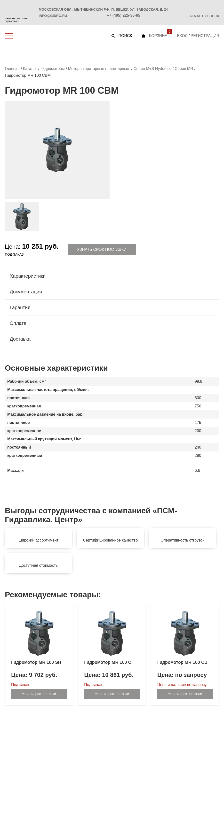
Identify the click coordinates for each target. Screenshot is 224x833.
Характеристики (28, 276)
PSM (17, 8)
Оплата (18, 323)
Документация (26, 292)
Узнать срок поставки (102, 249)
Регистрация (205, 36)
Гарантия (20, 308)
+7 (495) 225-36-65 (123, 15)
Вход (182, 36)
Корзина (158, 36)
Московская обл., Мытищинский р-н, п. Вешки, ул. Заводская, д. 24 (103, 9)
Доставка (20, 339)
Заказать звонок (203, 16)
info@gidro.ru (53, 16)
